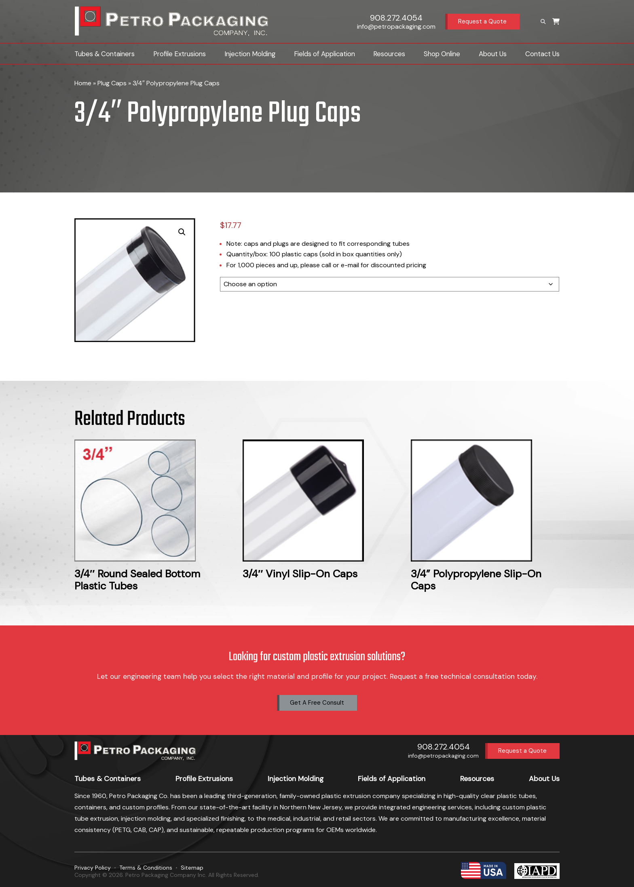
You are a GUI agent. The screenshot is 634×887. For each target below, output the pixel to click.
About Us (493, 53)
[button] (182, 232)
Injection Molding (249, 53)
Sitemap (192, 867)
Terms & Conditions (145, 867)
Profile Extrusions (179, 53)
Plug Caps (112, 83)
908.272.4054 (396, 18)
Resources (389, 53)
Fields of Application (324, 53)
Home (82, 83)
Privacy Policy (92, 867)
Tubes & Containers (104, 53)
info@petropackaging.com (396, 26)
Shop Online (442, 53)
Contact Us (542, 53)
